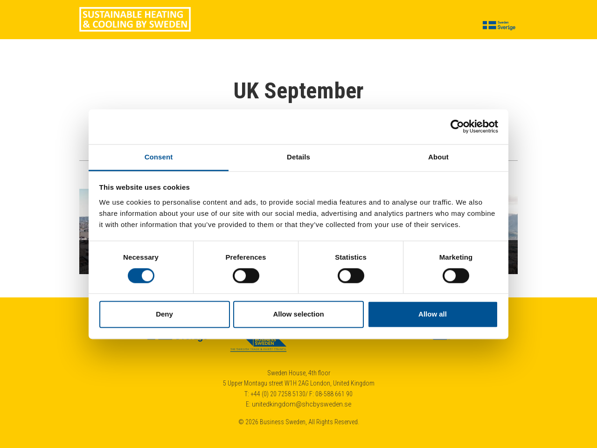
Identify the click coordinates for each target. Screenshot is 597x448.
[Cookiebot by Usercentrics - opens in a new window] (457, 126)
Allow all (432, 314)
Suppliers (266, 26)
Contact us (447, 26)
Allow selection (298, 314)
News (369, 26)
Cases (339, 26)
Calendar (403, 26)
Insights (305, 26)
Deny (164, 314)
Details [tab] (298, 157)
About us (224, 26)
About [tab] (438, 157)
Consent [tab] (159, 157)
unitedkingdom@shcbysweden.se (301, 404)
